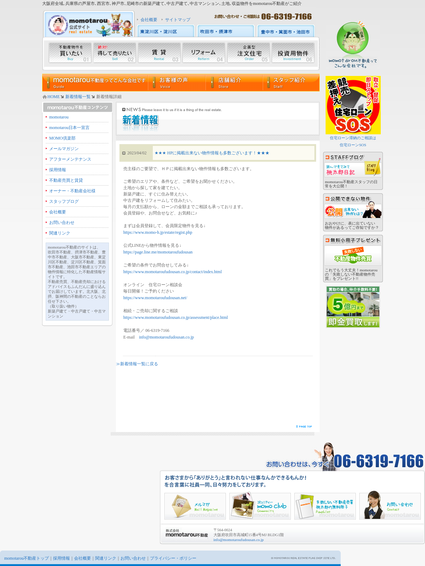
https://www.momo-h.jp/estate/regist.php (157, 232)
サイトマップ (177, 19)
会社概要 (148, 19)
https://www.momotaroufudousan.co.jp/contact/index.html (172, 271)
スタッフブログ (64, 201)
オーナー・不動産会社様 (72, 190)
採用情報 (57, 169)
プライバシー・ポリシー (173, 558)
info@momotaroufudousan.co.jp (166, 337)
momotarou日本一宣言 (69, 127)
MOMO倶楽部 (62, 138)
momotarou (58, 117)
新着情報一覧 (78, 96)
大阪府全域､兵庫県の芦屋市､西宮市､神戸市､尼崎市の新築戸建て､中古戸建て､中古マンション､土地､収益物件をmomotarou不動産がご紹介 (172, 3)
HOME (53, 96)
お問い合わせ (61, 222)
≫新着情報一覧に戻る (137, 363)
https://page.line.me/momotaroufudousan (157, 252)
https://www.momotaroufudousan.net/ (155, 297)
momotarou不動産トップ (26, 558)
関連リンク (59, 233)
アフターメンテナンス (70, 159)
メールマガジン (64, 148)
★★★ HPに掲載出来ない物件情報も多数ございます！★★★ (212, 152)
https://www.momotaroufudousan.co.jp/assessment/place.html (175, 317)
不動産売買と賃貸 (66, 180)
